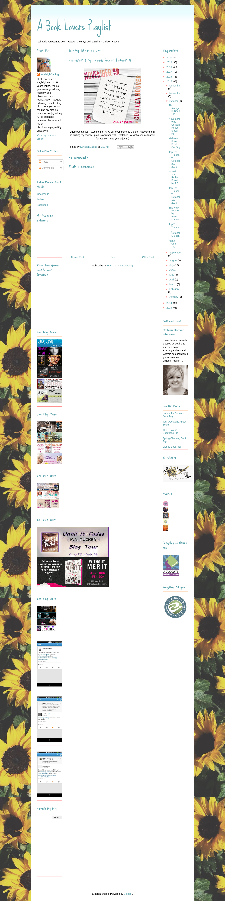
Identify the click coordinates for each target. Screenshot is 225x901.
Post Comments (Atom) (120, 265)
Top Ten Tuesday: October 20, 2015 (174, 159)
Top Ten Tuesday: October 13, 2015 (174, 195)
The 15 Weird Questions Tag (170, 431)
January (174, 296)
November (175, 93)
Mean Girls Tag (172, 243)
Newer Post (77, 257)
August (173, 260)
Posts (43, 161)
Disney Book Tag (172, 446)
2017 (169, 71)
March (173, 284)
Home (113, 257)
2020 (169, 57)
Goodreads (43, 194)
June (172, 270)
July (171, 265)
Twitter (40, 199)
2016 (169, 76)
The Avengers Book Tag (174, 109)
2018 (169, 67)
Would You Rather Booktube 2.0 (174, 177)
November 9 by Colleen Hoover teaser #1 (174, 126)
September (175, 252)
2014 (169, 303)
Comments (46, 167)
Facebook (42, 204)
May (172, 274)
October (174, 101)
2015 (169, 81)
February (174, 289)
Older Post (148, 257)
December (175, 85)
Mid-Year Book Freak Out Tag (174, 143)
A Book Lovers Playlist (74, 26)
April (172, 279)
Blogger (128, 893)
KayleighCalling (49, 74)
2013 (169, 307)
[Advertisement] (59, 851)
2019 (169, 62)
